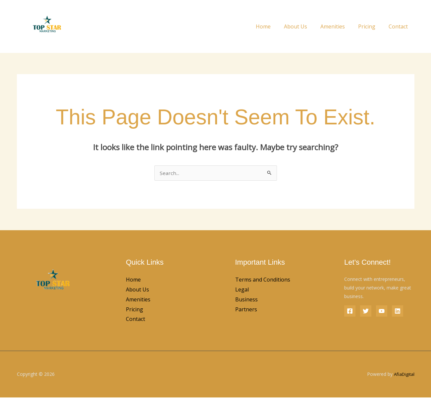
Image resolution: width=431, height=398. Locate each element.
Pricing (370, 26)
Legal (242, 290)
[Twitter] (365, 311)
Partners (246, 310)
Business (246, 300)
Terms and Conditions (262, 280)
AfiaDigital (403, 375)
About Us (304, 26)
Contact (399, 26)
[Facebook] (349, 311)
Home (275, 26)
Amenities (339, 26)
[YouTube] (381, 311)
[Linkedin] (397, 311)
